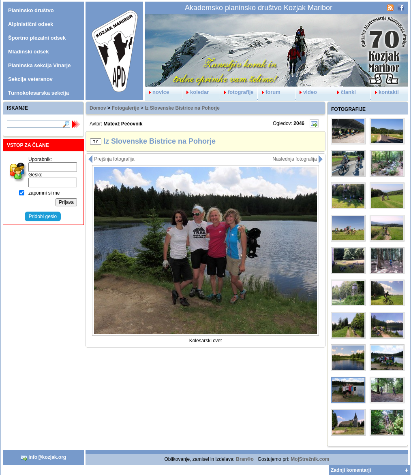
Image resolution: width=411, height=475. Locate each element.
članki (344, 92)
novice (157, 92)
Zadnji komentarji (351, 470)
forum (269, 92)
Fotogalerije (125, 108)
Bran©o (245, 459)
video (306, 92)
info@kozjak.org (43, 457)
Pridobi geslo (43, 216)
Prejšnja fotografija (111, 159)
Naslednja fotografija (297, 159)
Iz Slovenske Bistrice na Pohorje (182, 108)
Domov (98, 108)
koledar (195, 92)
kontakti (385, 92)
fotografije (237, 92)
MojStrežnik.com (310, 459)
